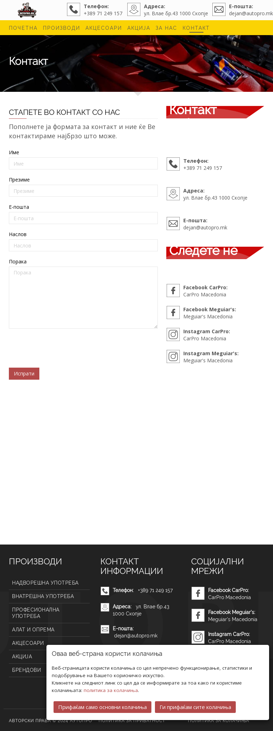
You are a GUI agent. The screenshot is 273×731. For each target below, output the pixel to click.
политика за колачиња (111, 690)
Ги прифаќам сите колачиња (195, 706)
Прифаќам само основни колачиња (102, 706)
